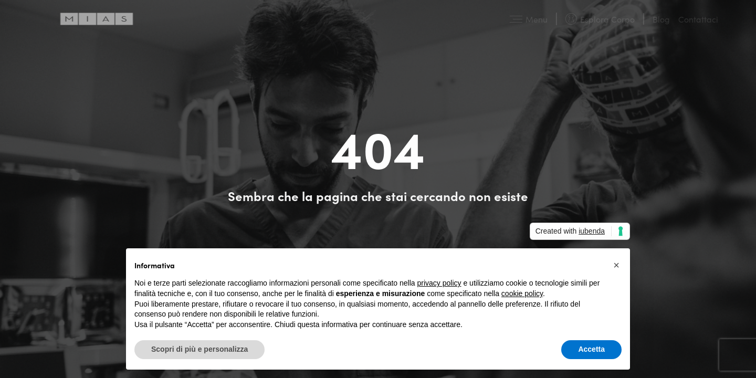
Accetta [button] (591, 349)
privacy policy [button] (439, 283)
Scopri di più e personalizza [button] (199, 349)
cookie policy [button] (522, 293)
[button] (616, 265)
